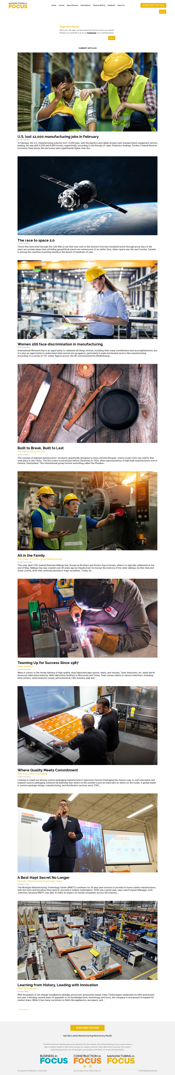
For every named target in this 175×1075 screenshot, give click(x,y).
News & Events (72, 5)
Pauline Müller (24, 991)
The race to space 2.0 (36, 240)
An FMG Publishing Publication (148, 1071)
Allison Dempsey (25, 669)
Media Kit (111, 5)
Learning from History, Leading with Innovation (87, 986)
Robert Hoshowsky (25, 562)
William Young (24, 884)
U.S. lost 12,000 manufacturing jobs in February (58, 136)
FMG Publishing (24, 140)
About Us (121, 5)
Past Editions (86, 5)
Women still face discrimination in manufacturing (60, 344)
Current (61, 5)
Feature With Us (99, 5)
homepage (91, 33)
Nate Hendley (23, 454)
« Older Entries (23, 1009)
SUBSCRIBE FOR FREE (87, 1028)
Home (54, 5)
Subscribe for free (153, 5)
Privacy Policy (42, 1071)
